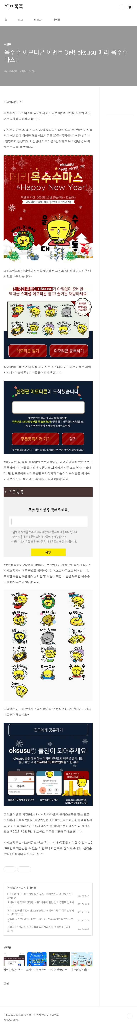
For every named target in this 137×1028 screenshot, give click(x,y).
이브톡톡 (13, 6)
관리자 (38, 19)
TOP (130, 1016)
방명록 (56, 19)
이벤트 (11, 887)
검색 (121, 7)
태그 (20, 19)
